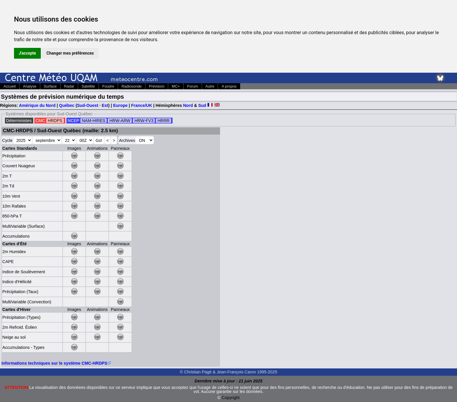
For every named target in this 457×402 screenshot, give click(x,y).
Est (105, 105)
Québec (67, 105)
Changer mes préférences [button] (70, 53)
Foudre (108, 86)
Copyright (231, 397)
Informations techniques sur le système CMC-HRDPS (54, 363)
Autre (210, 86)
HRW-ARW (119, 120)
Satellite (88, 86)
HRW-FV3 (143, 120)
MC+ (176, 86)
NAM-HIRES (94, 120)
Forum (192, 86)
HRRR (163, 120)
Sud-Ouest (87, 105)
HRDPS (55, 120)
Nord (188, 105)
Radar (69, 86)
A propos (229, 86)
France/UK (141, 105)
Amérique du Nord (37, 105)
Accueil (9, 86)
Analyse (29, 86)
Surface (50, 86)
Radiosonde (132, 86)
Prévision (156, 86)
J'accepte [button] (27, 53)
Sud (202, 105)
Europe (120, 105)
